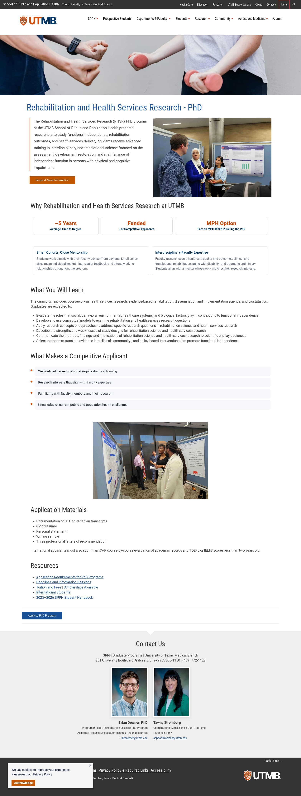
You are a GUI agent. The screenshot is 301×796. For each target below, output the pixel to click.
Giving (258, 4)
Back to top (273, 761)
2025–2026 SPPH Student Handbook (64, 597)
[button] (90, 765)
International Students (53, 592)
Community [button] (224, 19)
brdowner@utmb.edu (135, 738)
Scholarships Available (81, 587)
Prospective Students (117, 19)
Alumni (277, 19)
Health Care (186, 4)
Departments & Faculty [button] (153, 19)
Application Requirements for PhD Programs (69, 577)
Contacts (271, 4)
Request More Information (52, 180)
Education (202, 4)
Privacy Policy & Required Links (124, 770)
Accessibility (161, 770)
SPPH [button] (93, 19)
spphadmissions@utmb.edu (170, 738)
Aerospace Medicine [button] (253, 19)
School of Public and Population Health (31, 4)
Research (218, 4)
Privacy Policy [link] (42, 774)
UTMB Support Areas (239, 4)
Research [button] (202, 19)
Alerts (284, 4)
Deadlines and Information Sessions (63, 582)
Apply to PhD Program (42, 615)
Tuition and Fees (48, 587)
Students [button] (182, 19)
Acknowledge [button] (23, 783)
